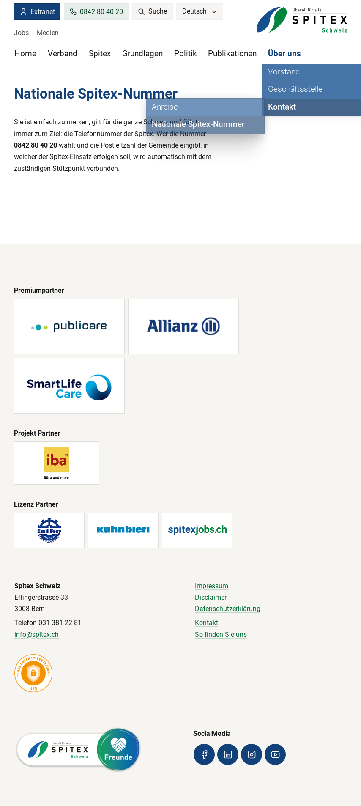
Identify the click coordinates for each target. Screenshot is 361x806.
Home (25, 53)
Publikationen (232, 53)
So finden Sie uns (221, 635)
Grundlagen (142, 53)
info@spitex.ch (36, 635)
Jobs (21, 33)
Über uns (284, 53)
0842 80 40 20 (96, 12)
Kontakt (206, 623)
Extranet (37, 12)
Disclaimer (211, 597)
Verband (62, 53)
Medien (48, 33)
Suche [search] (152, 11)
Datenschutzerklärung (227, 609)
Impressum (211, 586)
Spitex (100, 53)
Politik (185, 53)
